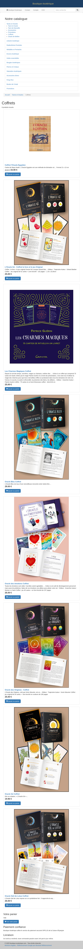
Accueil (7, 95)
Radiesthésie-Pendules (14, 45)
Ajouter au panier (12, 174)
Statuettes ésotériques (14, 71)
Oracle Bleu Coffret (13, 482)
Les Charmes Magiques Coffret (18, 371)
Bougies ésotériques (13, 62)
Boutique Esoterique (14, 10)
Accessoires (12, 30)
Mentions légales (10, 945)
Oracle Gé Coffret (12, 794)
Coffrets (10, 34)
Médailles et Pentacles (14, 49)
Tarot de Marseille (14, 28)
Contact (27, 10)
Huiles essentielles (13, 58)
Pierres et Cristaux (13, 67)
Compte (35, 10)
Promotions (12, 32)
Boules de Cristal (12, 84)
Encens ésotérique (13, 54)
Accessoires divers (13, 75)
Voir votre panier (11, 922)
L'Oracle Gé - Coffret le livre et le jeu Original (24, 267)
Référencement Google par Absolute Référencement (34, 945)
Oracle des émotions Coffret (17, 584)
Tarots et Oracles (12, 24)
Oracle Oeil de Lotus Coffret (17, 896)
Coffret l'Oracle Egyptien (15, 165)
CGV (43, 10)
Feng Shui (10, 80)
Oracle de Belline (14, 36)
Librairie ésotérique (13, 41)
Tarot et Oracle (13, 26)
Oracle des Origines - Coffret (17, 690)
